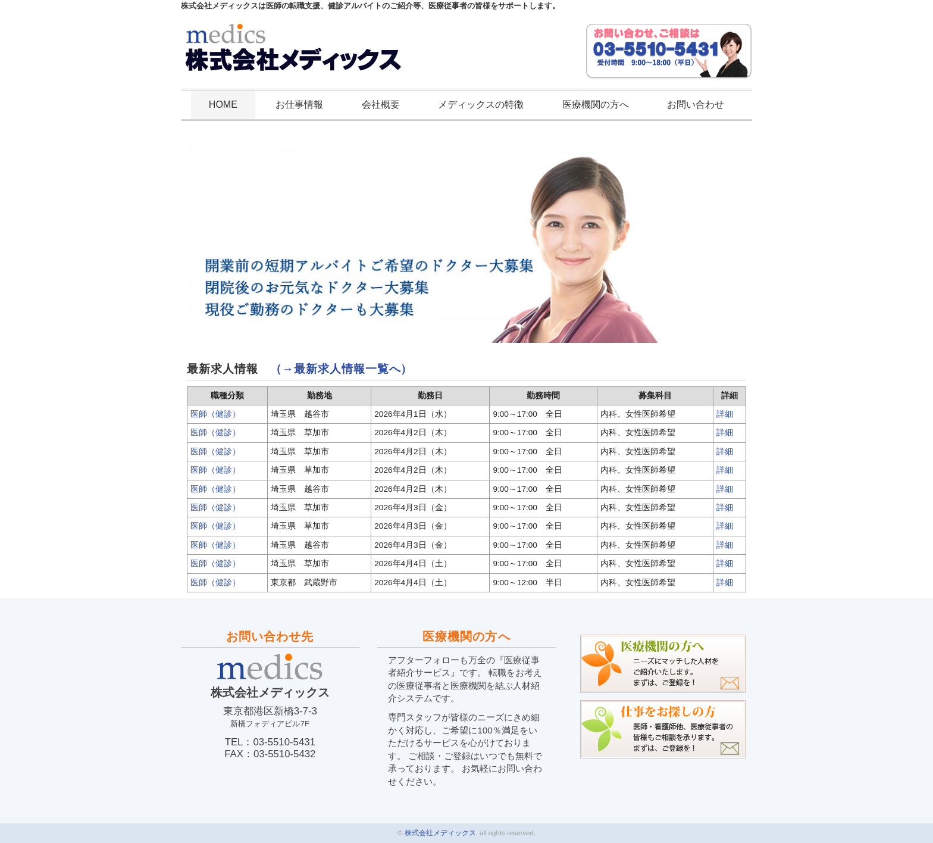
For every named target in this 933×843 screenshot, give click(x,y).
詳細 (724, 414)
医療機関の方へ (595, 104)
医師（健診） (215, 414)
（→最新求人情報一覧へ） (341, 369)
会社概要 (381, 104)
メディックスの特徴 (481, 104)
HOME (223, 104)
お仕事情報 (299, 104)
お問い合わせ (695, 104)
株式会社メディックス (440, 832)
